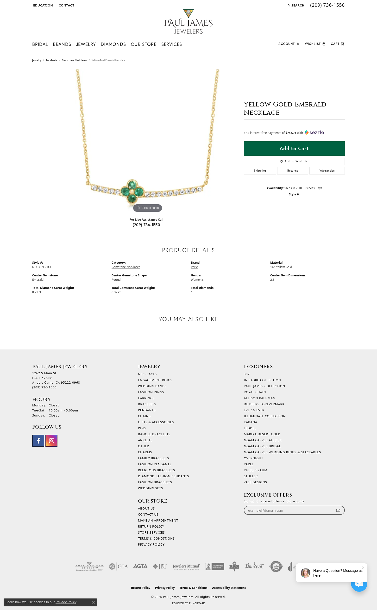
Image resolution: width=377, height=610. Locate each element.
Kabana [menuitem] (250, 422)
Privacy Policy (151, 544)
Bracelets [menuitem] (147, 404)
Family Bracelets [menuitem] (153, 458)
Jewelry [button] (86, 44)
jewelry (36, 60)
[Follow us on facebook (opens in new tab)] (38, 441)
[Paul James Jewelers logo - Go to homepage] (188, 21)
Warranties (327, 170)
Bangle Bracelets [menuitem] (154, 434)
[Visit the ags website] (89, 566)
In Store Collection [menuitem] (262, 380)
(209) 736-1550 (146, 224)
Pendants (51, 60)
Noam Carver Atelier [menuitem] (263, 440)
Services (171, 44)
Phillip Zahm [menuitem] (255, 470)
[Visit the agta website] (140, 566)
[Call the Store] (44, 387)
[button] (42, 5)
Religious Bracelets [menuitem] (156, 470)
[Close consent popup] (93, 602)
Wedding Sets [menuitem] (150, 488)
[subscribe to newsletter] (338, 510)
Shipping (260, 170)
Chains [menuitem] (144, 416)
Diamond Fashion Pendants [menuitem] (163, 476)
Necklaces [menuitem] (147, 374)
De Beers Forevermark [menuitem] (264, 404)
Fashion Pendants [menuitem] (154, 464)
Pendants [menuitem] (147, 410)
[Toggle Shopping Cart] (338, 43)
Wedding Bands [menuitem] (152, 386)
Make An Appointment (158, 520)
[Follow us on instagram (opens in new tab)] (51, 441)
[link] (66, 5)
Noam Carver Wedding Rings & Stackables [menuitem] (282, 452)
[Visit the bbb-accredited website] (214, 566)
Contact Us (148, 514)
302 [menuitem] (247, 374)
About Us (146, 508)
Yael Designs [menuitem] (255, 482)
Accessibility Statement (229, 588)
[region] (147, 141)
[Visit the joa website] (295, 566)
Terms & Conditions (156, 538)
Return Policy (151, 526)
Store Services (151, 532)
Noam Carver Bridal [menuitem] (262, 446)
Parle (194, 267)
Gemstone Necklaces (74, 60)
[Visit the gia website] (118, 566)
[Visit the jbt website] (160, 566)
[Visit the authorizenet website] (276, 566)
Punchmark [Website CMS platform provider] (197, 603)
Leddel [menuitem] (250, 428)
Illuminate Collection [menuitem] (265, 416)
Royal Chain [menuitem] (255, 392)
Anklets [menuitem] (145, 440)
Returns (292, 170)
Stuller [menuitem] (251, 476)
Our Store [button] (144, 44)
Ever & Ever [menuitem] (254, 410)
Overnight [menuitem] (253, 458)
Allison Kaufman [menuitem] (259, 398)
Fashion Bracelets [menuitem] (155, 482)
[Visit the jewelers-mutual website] (186, 566)
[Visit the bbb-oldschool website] (234, 566)
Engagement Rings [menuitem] (155, 380)
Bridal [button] (40, 44)
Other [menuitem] (143, 446)
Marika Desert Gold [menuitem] (262, 434)
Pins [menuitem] (142, 428)
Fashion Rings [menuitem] (151, 392)
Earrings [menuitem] (146, 398)
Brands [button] (62, 44)
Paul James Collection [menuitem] (264, 386)
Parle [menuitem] (249, 464)
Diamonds (113, 44)
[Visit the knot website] (254, 566)
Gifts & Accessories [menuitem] (156, 422)
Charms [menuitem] (145, 452)
